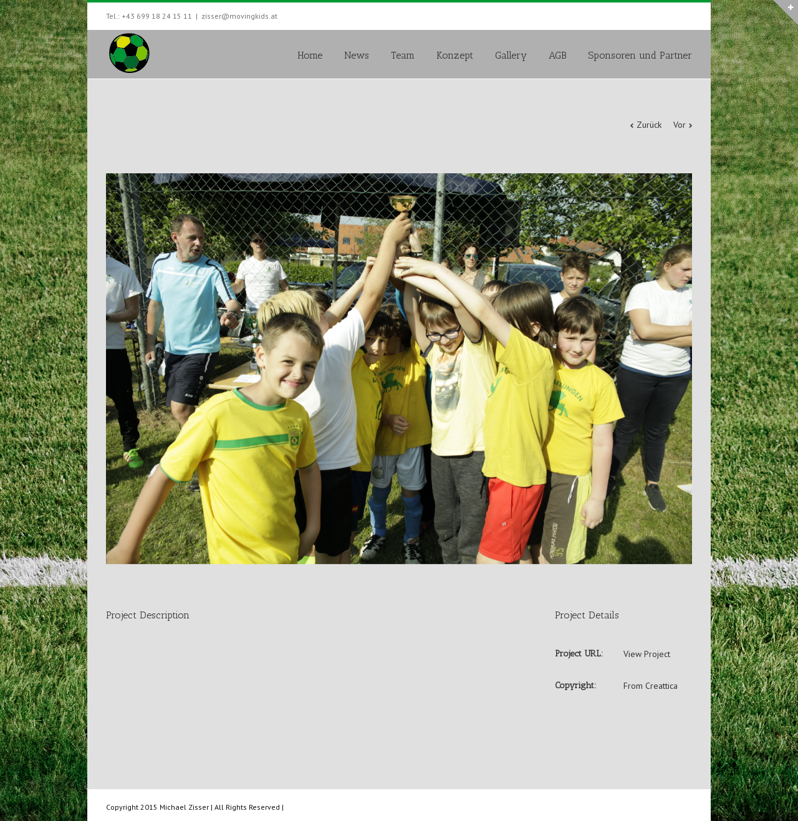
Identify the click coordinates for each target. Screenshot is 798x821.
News (356, 55)
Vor (679, 124)
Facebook (689, 14)
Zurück (649, 124)
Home (309, 55)
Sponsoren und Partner (640, 55)
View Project (646, 654)
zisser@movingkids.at (239, 16)
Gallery (511, 55)
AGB (557, 55)
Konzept (454, 55)
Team (403, 55)
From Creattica (650, 685)
